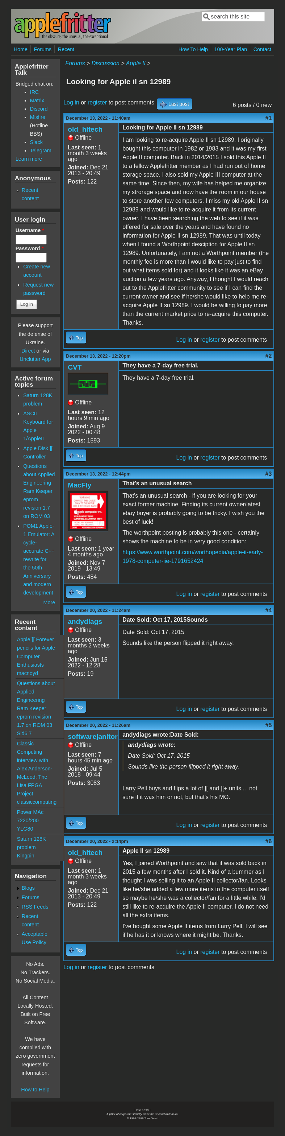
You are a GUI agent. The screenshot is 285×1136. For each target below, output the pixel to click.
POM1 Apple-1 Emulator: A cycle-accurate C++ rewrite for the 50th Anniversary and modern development (38, 559)
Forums (43, 49)
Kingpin (25, 856)
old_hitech (85, 129)
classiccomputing (37, 802)
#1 (268, 118)
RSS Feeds (35, 907)
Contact (262, 49)
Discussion (106, 63)
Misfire (37, 117)
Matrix (37, 100)
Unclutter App (35, 359)
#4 (268, 610)
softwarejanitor (93, 736)
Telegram (40, 150)
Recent (66, 49)
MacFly (79, 485)
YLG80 (25, 829)
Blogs (28, 888)
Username (30, 230)
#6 (268, 841)
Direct (28, 351)
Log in (71, 102)
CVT (74, 367)
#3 (268, 474)
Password (30, 248)
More (49, 602)
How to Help (35, 1089)
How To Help (193, 49)
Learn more (29, 159)
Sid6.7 (24, 733)
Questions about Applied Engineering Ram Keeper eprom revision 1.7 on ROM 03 (39, 491)
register (97, 102)
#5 (268, 725)
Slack (36, 142)
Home (21, 49)
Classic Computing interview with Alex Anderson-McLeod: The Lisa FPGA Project (35, 769)
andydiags (85, 621)
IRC (34, 92)
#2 (268, 356)
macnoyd (27, 673)
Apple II (136, 63)
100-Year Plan (230, 49)
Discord (39, 109)
